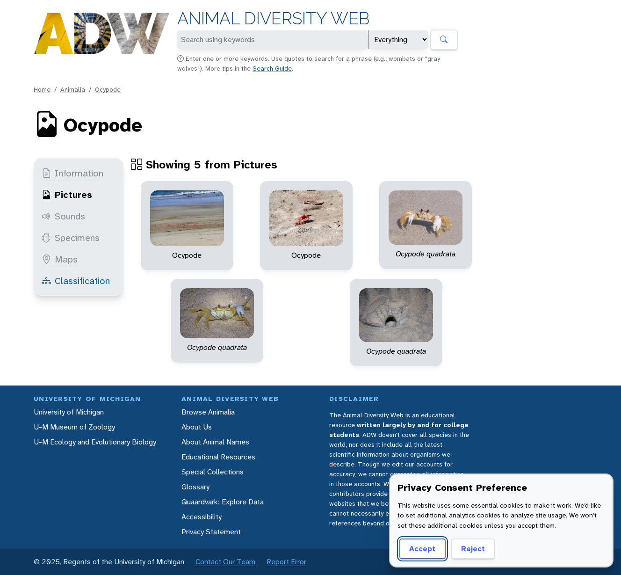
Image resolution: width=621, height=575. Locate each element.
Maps (60, 259)
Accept (421, 548)
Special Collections (212, 472)
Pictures (67, 195)
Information (72, 173)
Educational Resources (218, 457)
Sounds (63, 216)
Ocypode (108, 89)
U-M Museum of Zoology (74, 427)
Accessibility (201, 517)
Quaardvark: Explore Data (222, 502)
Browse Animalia (208, 412)
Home (42, 89)
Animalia (72, 89)
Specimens (71, 238)
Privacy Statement (211, 532)
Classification (76, 281)
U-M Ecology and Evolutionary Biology (95, 442)
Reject (470, 548)
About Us (196, 427)
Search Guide (272, 68)
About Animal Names (215, 442)
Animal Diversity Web (273, 18)
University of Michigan (69, 412)
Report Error (286, 562)
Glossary (195, 487)
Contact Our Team (225, 562)
